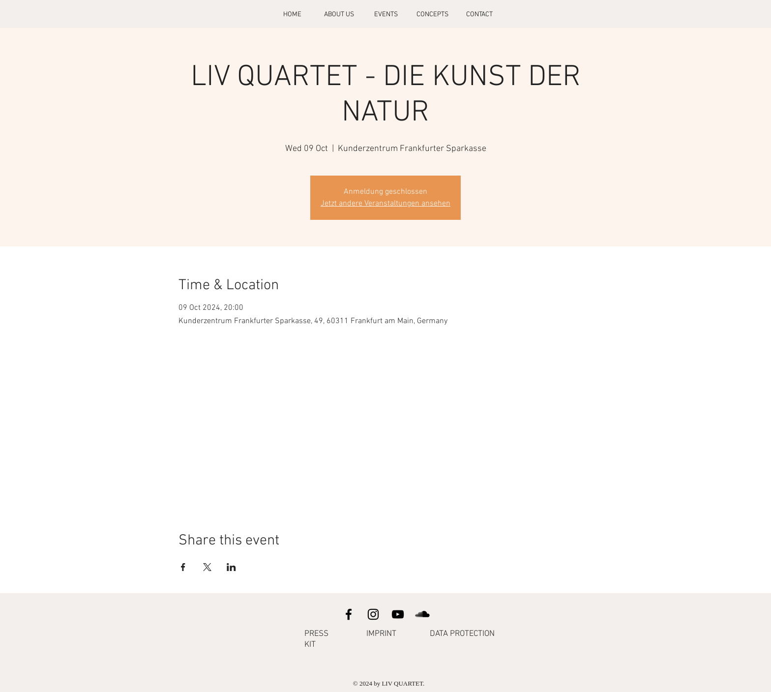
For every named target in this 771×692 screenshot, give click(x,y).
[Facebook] (348, 614)
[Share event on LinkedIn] (231, 567)
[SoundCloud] (422, 614)
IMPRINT (381, 634)
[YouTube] (397, 614)
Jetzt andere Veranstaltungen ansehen (385, 204)
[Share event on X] (207, 567)
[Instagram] (373, 614)
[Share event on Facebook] (183, 567)
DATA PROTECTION (462, 634)
